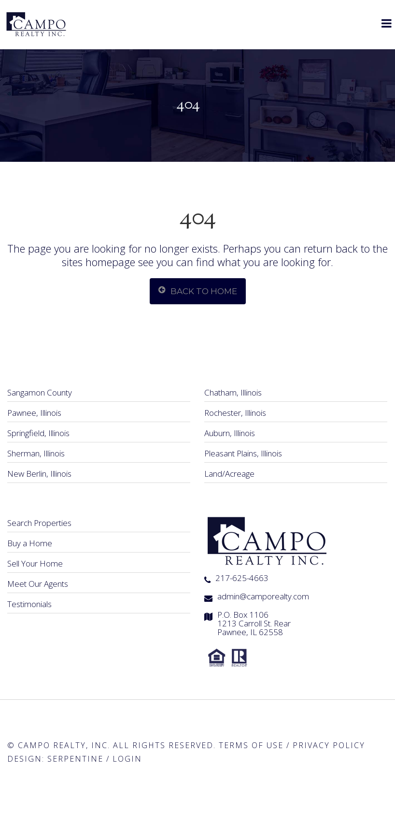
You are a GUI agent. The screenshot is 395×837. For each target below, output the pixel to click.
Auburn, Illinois (229, 433)
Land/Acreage (229, 473)
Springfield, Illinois (38, 433)
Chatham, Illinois (233, 392)
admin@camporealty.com (263, 596)
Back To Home (197, 290)
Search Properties (39, 522)
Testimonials (29, 604)
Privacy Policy (329, 745)
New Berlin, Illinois (39, 473)
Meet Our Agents (37, 583)
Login (127, 758)
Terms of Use (251, 745)
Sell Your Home (35, 563)
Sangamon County (39, 392)
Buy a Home (29, 543)
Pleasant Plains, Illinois (243, 453)
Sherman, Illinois (36, 453)
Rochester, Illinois (235, 412)
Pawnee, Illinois (34, 412)
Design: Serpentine (55, 758)
